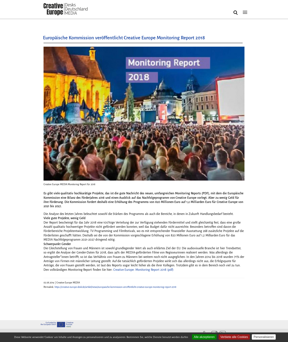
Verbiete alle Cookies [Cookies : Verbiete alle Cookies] (234, 337)
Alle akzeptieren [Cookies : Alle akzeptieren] (204, 337)
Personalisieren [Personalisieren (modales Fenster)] (264, 337)
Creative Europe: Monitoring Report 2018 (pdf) (143, 269)
